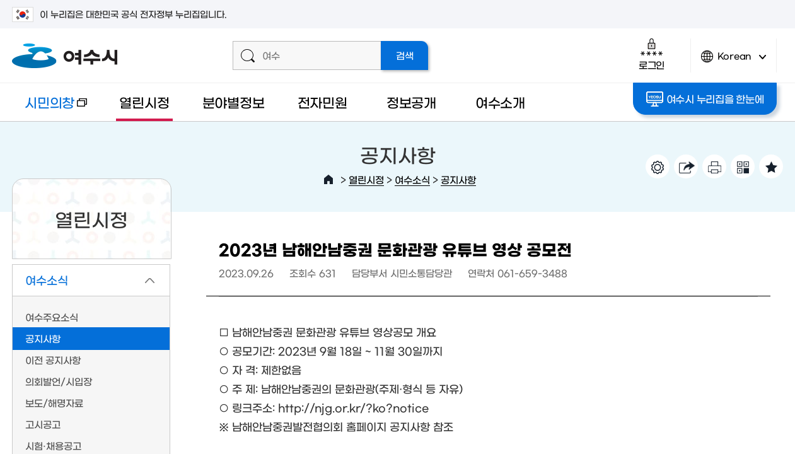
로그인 (651, 53)
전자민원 (322, 101)
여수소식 (412, 179)
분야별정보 (233, 101)
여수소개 (500, 101)
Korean (734, 61)
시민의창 (49, 108)
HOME (328, 179)
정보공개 (411, 101)
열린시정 (144, 101)
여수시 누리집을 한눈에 (705, 99)
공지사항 (458, 179)
